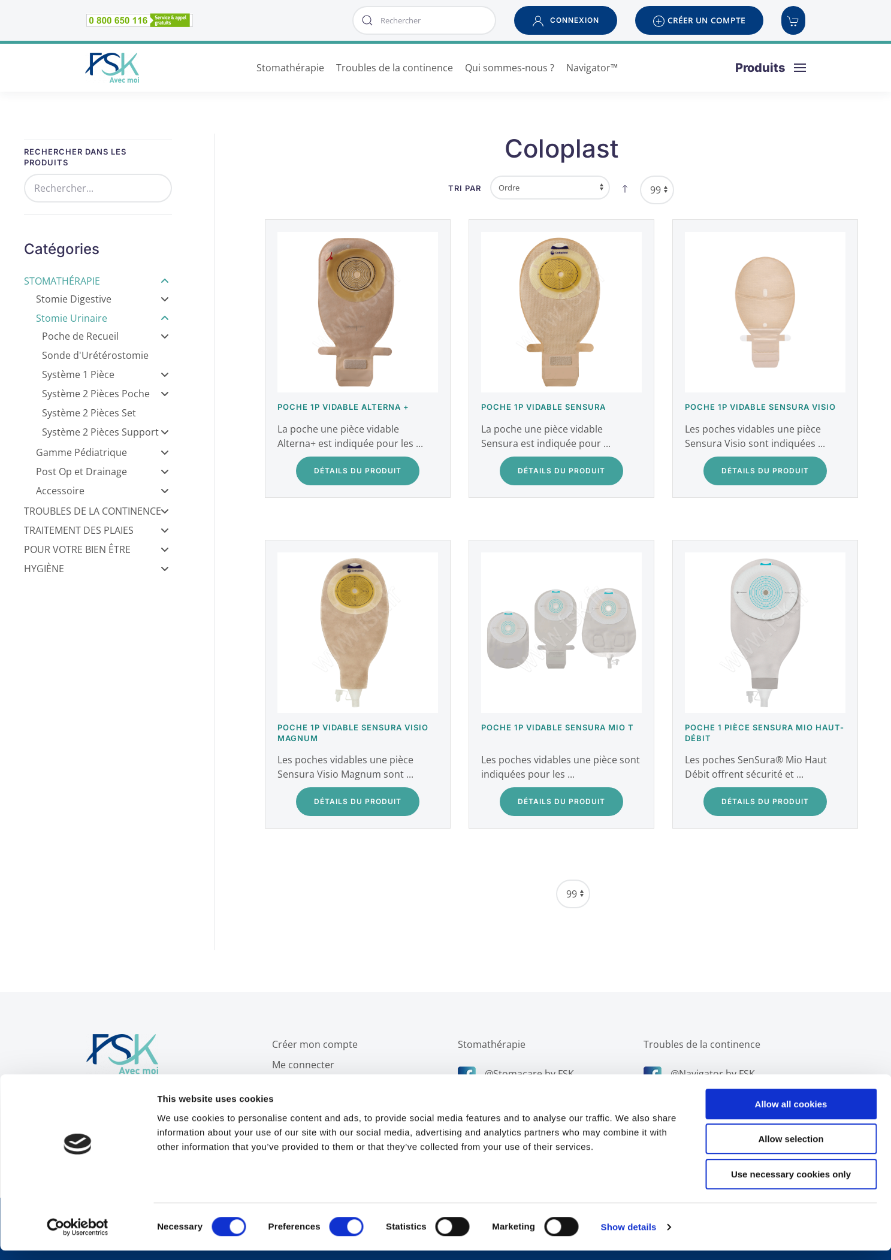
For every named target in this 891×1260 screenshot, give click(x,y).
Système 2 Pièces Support (105, 432)
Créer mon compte (312, 1044)
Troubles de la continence (699, 1044)
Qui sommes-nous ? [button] (509, 67)
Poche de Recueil (105, 336)
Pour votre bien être (96, 549)
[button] (565, 20)
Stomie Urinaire (102, 318)
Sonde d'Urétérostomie (95, 355)
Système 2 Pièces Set (89, 412)
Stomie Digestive (102, 299)
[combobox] (424, 20)
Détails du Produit (357, 470)
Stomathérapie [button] (290, 67)
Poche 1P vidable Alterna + (343, 407)
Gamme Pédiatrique (102, 452)
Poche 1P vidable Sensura (543, 407)
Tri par (464, 188)
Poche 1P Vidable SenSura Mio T (557, 727)
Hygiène (96, 568)
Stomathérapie (96, 281)
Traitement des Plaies (96, 530)
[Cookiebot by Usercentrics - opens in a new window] (77, 1237)
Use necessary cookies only (791, 1184)
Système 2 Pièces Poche (105, 393)
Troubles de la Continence (96, 511)
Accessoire (102, 491)
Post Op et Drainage (102, 471)
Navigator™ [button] (592, 67)
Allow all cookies (791, 1113)
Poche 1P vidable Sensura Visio (760, 407)
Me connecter (301, 1064)
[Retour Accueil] (112, 68)
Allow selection (790, 1149)
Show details (629, 1236)
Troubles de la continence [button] (394, 67)
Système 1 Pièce (105, 374)
